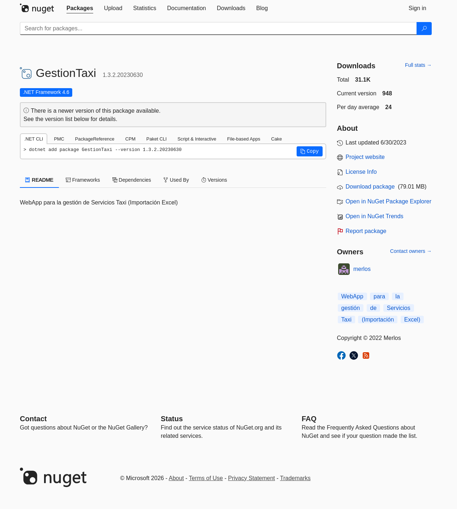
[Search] (424, 28)
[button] (310, 151)
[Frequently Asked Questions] (309, 419)
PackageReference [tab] (95, 139)
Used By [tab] (176, 180)
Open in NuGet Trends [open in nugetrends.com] (375, 216)
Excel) (412, 319)
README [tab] (39, 180)
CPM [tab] (130, 139)
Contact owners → (411, 251)
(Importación (378, 319)
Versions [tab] (214, 180)
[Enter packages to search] (218, 28)
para (379, 296)
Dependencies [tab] (131, 180)
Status (172, 419)
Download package (370, 187)
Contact (33, 419)
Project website (365, 157)
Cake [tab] (276, 139)
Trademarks (295, 478)
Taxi (346, 319)
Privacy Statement (251, 478)
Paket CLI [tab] (156, 139)
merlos (362, 269)
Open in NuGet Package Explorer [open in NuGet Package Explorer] (388, 201)
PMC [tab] (59, 139)
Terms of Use (206, 478)
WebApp (352, 296)
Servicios (398, 308)
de (373, 308)
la (398, 296)
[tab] (80, 8)
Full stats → (418, 65)
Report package (366, 231)
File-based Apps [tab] (243, 139)
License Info (361, 172)
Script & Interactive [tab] (196, 139)
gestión (350, 308)
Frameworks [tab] (83, 180)
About (176, 478)
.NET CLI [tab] (33, 139)
